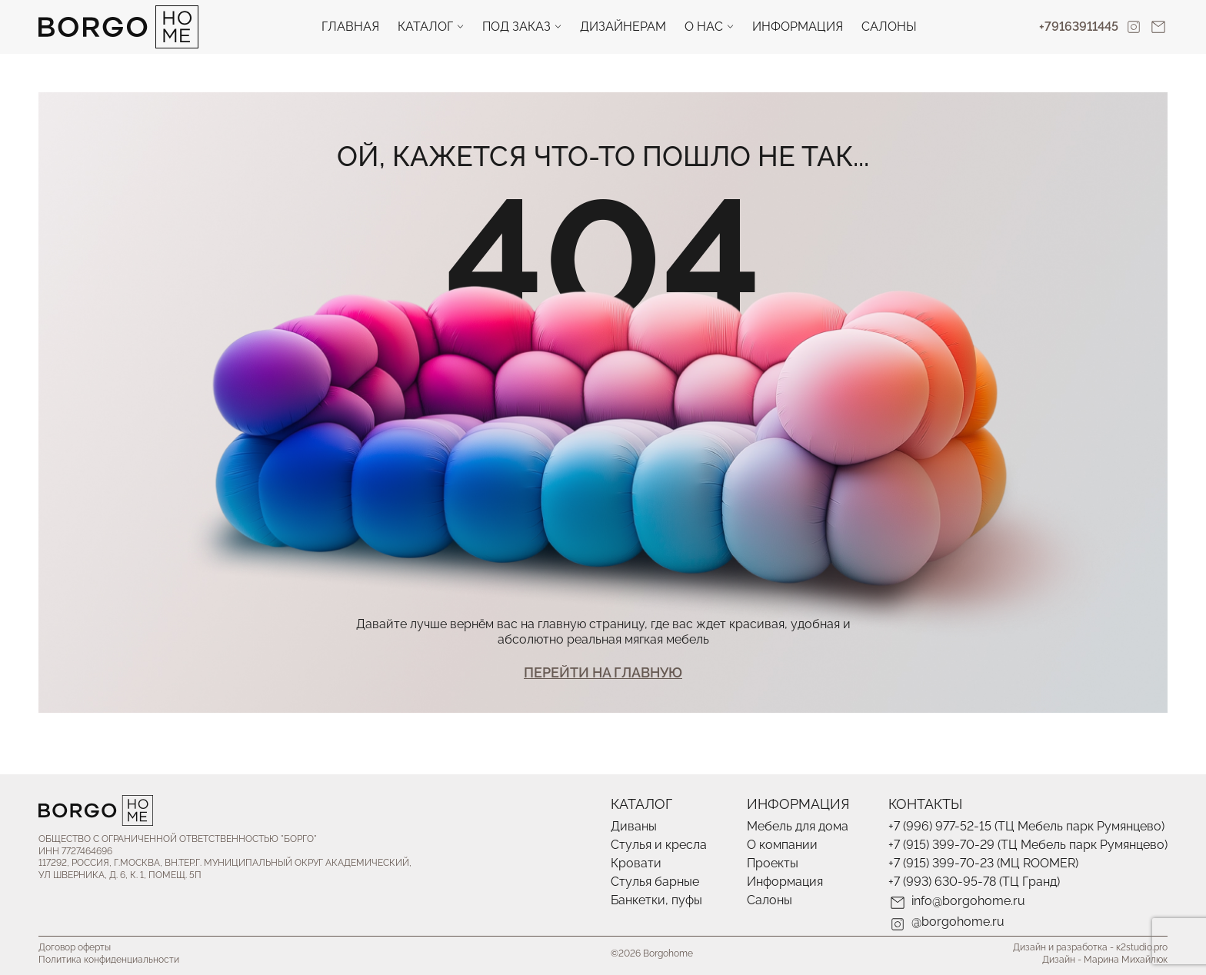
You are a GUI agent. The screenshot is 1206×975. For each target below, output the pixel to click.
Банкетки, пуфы (656, 900)
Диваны (634, 826)
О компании (782, 844)
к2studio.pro (1142, 947)
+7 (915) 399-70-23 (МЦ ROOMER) (983, 863)
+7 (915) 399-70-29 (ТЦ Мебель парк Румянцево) (1028, 844)
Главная (350, 26)
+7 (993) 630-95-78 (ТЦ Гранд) (974, 881)
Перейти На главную (603, 672)
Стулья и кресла (659, 844)
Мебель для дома (797, 826)
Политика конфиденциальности (108, 959)
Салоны (889, 26)
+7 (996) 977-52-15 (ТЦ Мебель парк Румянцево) (1026, 826)
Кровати (636, 863)
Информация (797, 26)
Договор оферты (74, 947)
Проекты (772, 863)
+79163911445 (1078, 26)
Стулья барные (655, 881)
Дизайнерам (623, 26)
